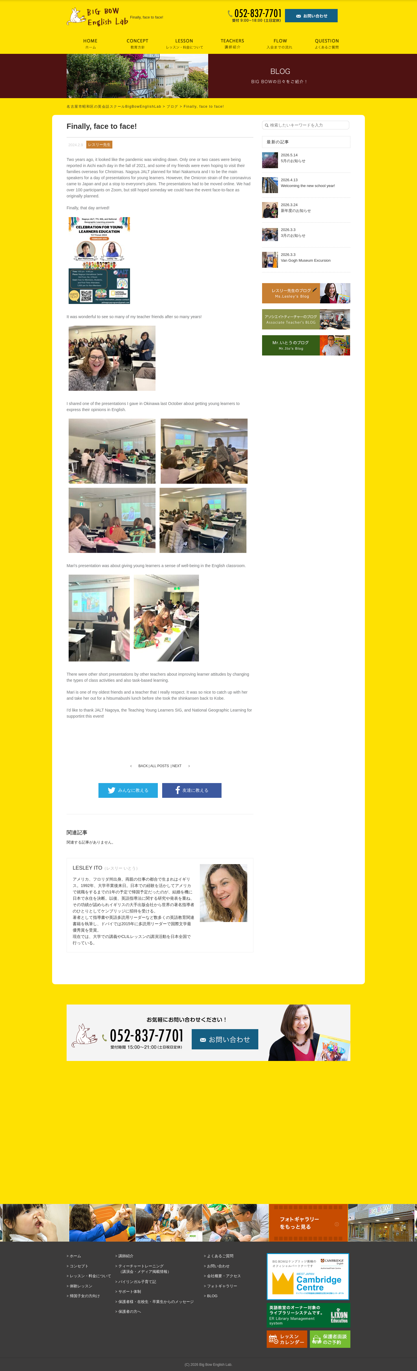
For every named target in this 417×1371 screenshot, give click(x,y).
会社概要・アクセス (224, 1276)
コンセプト (79, 1266)
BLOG (212, 1296)
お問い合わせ (218, 1266)
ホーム (75, 1256)
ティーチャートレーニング (159, 1269)
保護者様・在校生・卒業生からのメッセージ (156, 1301)
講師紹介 (125, 1256)
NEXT (177, 766)
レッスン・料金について (90, 1276)
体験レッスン (81, 1286)
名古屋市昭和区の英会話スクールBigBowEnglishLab (114, 107)
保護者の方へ (129, 1311)
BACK (143, 766)
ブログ (172, 107)
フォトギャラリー (222, 1286)
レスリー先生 (99, 144)
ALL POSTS (159, 766)
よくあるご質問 (220, 1256)
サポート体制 (129, 1291)
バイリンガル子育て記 (137, 1282)
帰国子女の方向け (85, 1296)
